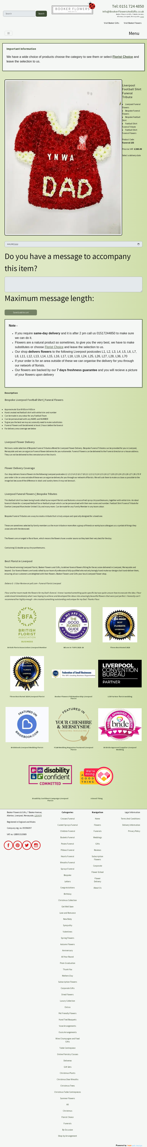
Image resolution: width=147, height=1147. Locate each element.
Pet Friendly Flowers (67, 1013)
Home (97, 818)
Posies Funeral (67, 843)
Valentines (67, 931)
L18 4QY (142, 16)
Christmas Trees (67, 1085)
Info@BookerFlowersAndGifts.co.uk (123, 11)
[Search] (19, 14)
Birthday (67, 894)
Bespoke (67, 875)
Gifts (97, 843)
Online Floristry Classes (67, 1054)
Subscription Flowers (67, 982)
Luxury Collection (67, 1000)
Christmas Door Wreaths (67, 1079)
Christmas (67, 1110)
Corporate (97, 865)
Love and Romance (68, 913)
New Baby (67, 919)
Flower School (97, 872)
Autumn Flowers (67, 944)
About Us (97, 887)
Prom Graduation (67, 963)
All (67, 1104)
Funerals (67, 1123)
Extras (67, 1007)
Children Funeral (67, 831)
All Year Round (67, 956)
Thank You (67, 969)
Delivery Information (131, 825)
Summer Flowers (67, 1098)
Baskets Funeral (67, 837)
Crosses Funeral (67, 818)
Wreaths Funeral (67, 862)
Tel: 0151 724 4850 (128, 6)
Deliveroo (68, 1060)
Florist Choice (123, 56)
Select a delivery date (131, 155)
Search (41, 13)
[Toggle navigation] (8, 33)
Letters (68, 881)
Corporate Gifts (67, 988)
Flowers (97, 825)
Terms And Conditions (130, 818)
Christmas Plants (67, 1073)
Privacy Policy (134, 831)
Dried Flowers (67, 994)
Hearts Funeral (67, 856)
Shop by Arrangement (67, 1136)
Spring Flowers (67, 938)
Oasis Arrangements (68, 1032)
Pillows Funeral (67, 850)
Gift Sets (67, 1067)
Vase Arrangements (67, 1026)
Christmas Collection (67, 900)
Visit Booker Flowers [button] (132, 23)
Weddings (97, 837)
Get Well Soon (67, 906)
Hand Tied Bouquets (67, 1019)
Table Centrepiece (67, 1048)
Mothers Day (67, 975)
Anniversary (67, 950)
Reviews (97, 850)
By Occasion (67, 1129)
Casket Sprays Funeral (67, 825)
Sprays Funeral (67, 868)
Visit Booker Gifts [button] (111, 23)
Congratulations (67, 887)
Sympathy (67, 925)
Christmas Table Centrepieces (67, 1092)
